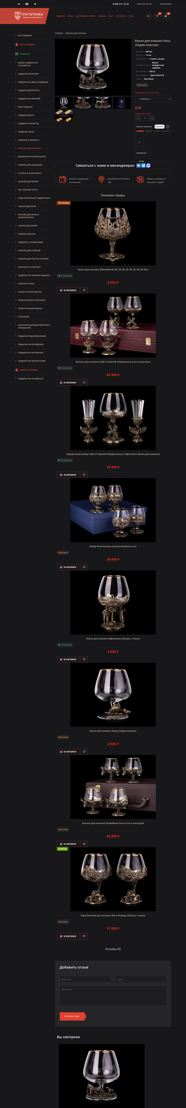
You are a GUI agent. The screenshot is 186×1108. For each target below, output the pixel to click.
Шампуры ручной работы (32, 156)
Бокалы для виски (28, 181)
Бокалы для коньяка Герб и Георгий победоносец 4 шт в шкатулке (113, 361)
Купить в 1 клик (142, 154)
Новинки (22, 54)
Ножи (70, 16)
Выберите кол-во (143, 113)
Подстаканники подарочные (34, 198)
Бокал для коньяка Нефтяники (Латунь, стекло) (113, 638)
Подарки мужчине (28, 74)
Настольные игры (27, 189)
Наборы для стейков (29, 250)
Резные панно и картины (31, 300)
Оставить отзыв (72, 1016)
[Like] (84, 290)
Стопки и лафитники (29, 173)
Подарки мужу (26, 131)
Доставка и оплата (85, 16)
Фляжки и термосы (28, 140)
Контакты (121, 16)
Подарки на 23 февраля (30, 378)
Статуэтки (23, 316)
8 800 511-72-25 (121, 4)
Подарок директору (29, 90)
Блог (110, 16)
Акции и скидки (26, 370)
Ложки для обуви (27, 225)
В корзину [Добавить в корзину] (68, 290)
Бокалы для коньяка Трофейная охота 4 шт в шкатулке (113, 823)
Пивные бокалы (26, 234)
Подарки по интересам (30, 352)
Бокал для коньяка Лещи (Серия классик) (113, 730)
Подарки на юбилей (29, 98)
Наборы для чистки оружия (33, 258)
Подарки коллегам (28, 123)
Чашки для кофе (27, 206)
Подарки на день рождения (33, 82)
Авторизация (165, 4)
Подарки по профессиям (31, 361)
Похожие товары (113, 195)
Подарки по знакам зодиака (34, 275)
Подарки (60, 16)
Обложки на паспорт (29, 267)
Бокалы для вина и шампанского (28, 216)
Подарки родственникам (32, 336)
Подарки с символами (30, 242)
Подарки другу (26, 115)
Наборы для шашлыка (30, 165)
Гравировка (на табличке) (147, 92)
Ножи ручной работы (30, 292)
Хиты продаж (24, 44)
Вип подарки (25, 107)
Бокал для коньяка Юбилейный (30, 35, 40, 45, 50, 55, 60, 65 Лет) (113, 269)
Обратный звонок (144, 4)
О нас (131, 16)
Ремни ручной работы (30, 308)
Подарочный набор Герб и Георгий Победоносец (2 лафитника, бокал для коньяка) (113, 454)
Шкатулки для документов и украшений (34, 326)
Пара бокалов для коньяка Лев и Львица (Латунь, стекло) (113, 915)
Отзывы (102, 16)
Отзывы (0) (113, 949)
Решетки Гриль (26, 283)
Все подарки (25, 35)
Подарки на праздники (31, 344)
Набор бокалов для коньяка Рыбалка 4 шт (113, 546)
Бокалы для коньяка (29, 148)
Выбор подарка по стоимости (28, 64)
